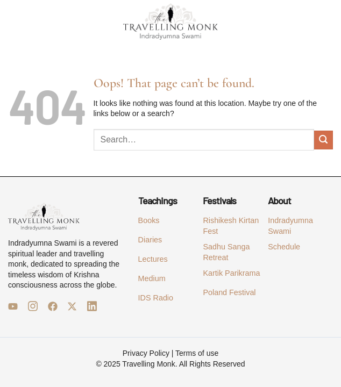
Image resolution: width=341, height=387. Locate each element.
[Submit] (323, 140)
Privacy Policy (146, 353)
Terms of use (196, 353)
